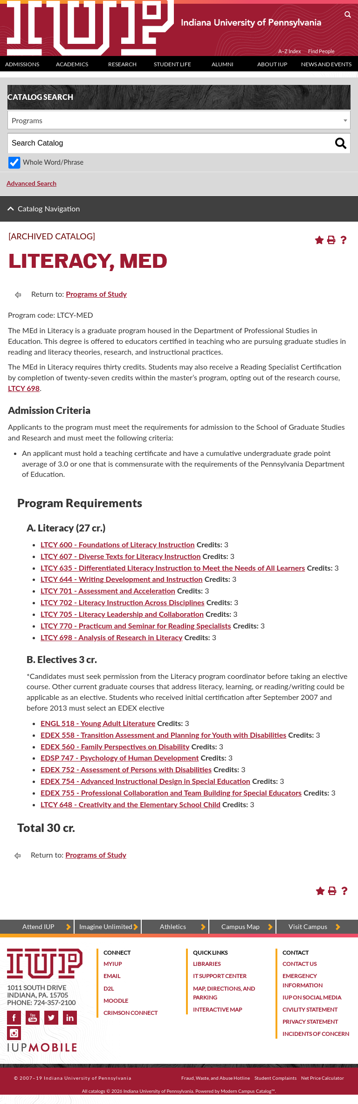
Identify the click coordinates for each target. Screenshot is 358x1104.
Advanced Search (31, 183)
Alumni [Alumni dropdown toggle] (223, 64)
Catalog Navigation (49, 208)
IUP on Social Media (311, 997)
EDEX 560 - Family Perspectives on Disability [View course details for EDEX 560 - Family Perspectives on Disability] (115, 746)
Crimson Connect (130, 1012)
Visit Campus (308, 926)
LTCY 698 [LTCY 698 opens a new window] (24, 388)
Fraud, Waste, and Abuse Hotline (215, 1078)
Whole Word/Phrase (53, 162)
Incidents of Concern (315, 1033)
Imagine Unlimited (105, 926)
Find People (321, 51)
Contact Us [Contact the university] (299, 963)
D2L (108, 988)
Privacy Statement (310, 1021)
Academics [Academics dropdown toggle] (72, 64)
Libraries (206, 963)
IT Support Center (220, 975)
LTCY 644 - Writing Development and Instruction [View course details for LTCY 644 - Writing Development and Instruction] (122, 578)
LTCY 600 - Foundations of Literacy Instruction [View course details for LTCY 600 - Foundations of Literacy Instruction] (118, 544)
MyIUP (112, 963)
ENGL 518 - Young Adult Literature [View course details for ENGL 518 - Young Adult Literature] (98, 723)
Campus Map (240, 926)
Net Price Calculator (322, 1078)
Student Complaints (275, 1078)
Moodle (115, 1000)
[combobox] (179, 120)
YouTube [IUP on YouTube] (33, 1018)
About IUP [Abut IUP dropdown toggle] (272, 64)
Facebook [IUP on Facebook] (14, 1018)
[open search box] (347, 15)
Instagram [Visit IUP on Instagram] (14, 1033)
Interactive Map (217, 1009)
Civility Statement (309, 1009)
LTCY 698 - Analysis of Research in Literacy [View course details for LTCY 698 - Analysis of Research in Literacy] (111, 637)
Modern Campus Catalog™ (248, 1091)
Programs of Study (96, 293)
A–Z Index (289, 51)
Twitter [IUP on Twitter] (51, 1018)
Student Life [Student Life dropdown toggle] (172, 64)
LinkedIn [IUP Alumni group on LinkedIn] (70, 1018)
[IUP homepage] (45, 953)
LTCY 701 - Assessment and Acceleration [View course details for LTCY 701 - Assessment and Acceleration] (108, 590)
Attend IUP (38, 926)
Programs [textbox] (27, 120)
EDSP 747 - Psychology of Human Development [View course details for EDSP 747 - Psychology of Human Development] (120, 757)
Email (111, 975)
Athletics (173, 926)
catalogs (97, 1091)
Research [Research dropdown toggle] (122, 64)
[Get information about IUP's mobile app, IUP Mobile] (43, 1044)
